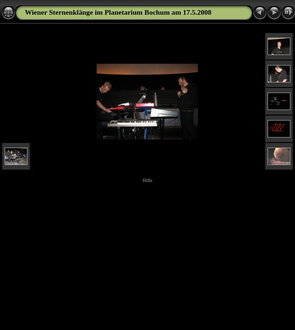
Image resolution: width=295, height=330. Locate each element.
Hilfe (147, 180)
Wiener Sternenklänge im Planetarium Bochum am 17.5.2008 (118, 12)
